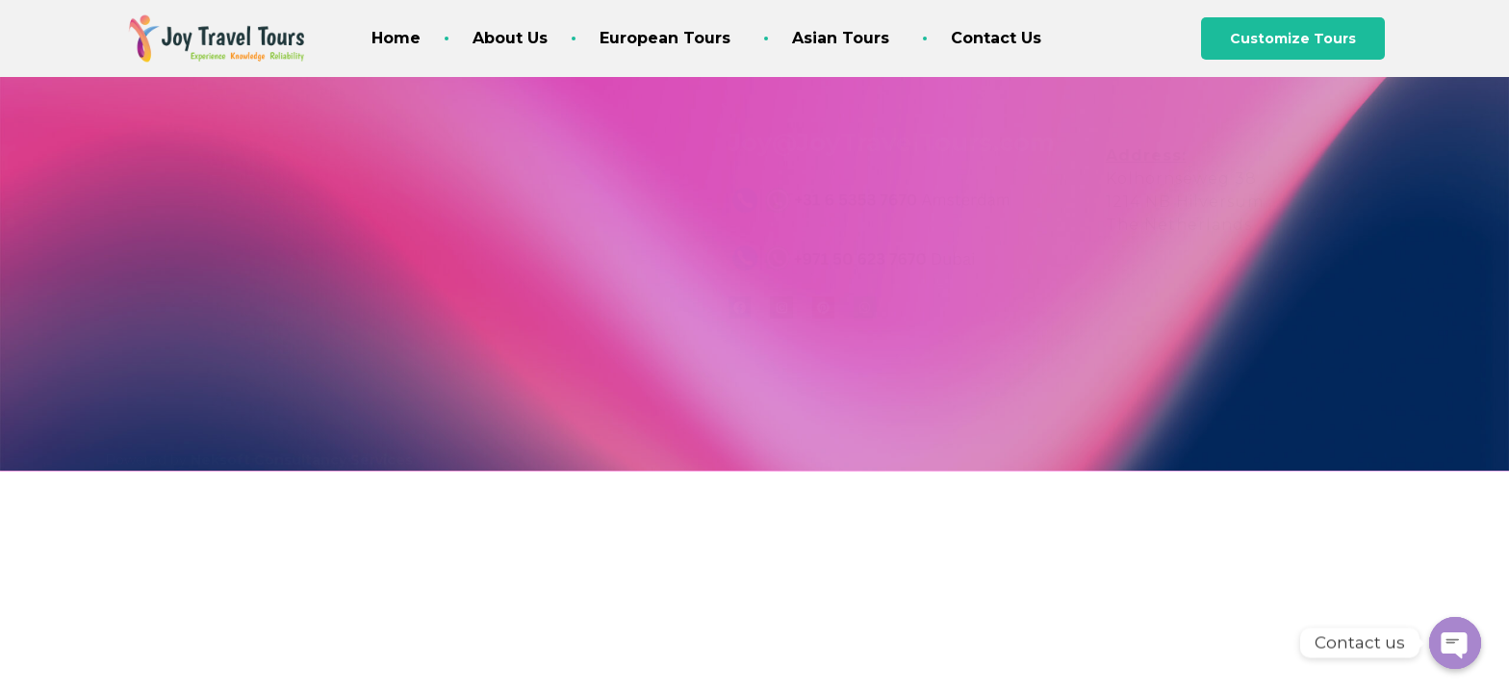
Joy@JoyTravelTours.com (892, 142)
